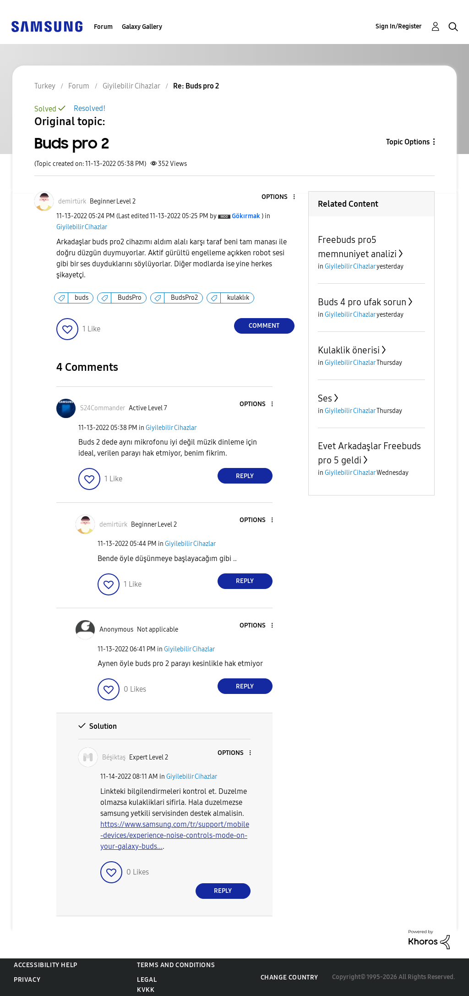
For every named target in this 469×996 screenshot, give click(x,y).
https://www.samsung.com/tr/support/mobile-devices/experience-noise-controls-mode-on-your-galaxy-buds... (174, 835)
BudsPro (130, 298)
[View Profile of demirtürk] (72, 201)
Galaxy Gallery (142, 27)
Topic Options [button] (408, 142)
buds (81, 298)
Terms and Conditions (176, 965)
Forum (103, 27)
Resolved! (89, 108)
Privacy (27, 980)
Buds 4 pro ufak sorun (362, 302)
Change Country (289, 977)
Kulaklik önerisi (349, 350)
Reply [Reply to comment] (245, 476)
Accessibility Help (45, 965)
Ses (325, 398)
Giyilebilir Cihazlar (81, 227)
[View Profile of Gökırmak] (246, 216)
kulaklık (238, 298)
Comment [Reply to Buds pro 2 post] (264, 326)
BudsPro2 (184, 298)
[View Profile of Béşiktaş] (113, 757)
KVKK (145, 990)
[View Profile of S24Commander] (102, 408)
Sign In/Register (399, 26)
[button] (278, 197)
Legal (147, 980)
